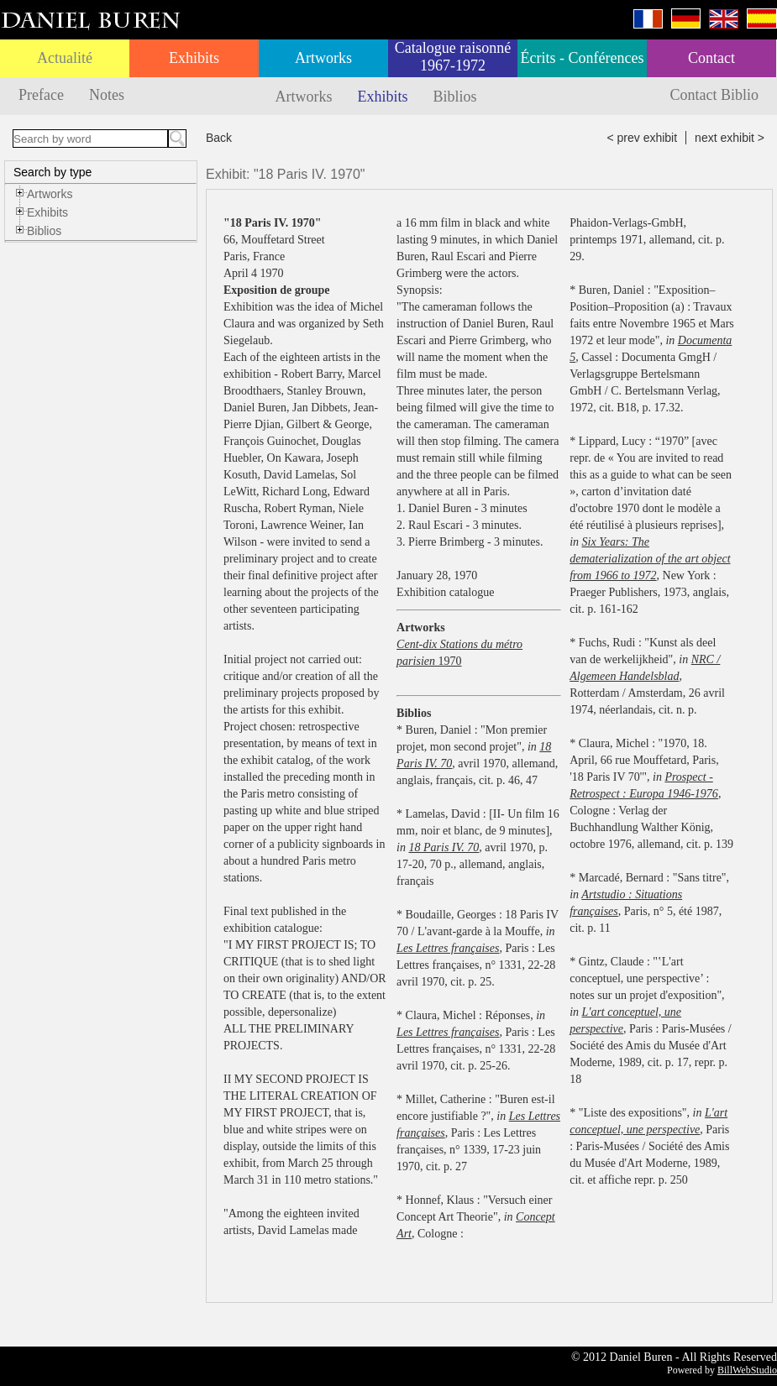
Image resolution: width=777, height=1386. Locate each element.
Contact (711, 58)
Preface (41, 94)
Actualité (64, 58)
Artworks (323, 58)
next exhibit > (729, 137)
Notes (106, 94)
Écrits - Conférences (582, 58)
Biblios (455, 96)
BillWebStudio (747, 1370)
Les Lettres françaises (447, 948)
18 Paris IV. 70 (444, 847)
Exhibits (194, 58)
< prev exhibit (641, 137)
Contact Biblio (714, 94)
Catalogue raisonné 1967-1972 (453, 56)
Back (219, 137)
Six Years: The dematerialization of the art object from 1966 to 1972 (650, 559)
